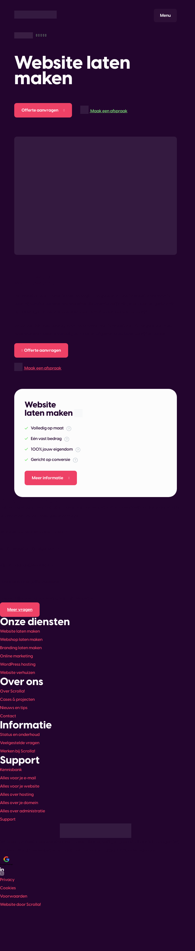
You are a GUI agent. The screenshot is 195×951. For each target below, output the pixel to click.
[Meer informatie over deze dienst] (51, 478)
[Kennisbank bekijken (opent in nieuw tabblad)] (20, 609)
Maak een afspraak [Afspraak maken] (103, 109)
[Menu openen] (165, 15)
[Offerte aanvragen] (43, 110)
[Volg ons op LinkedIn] (95, 869)
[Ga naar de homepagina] (35, 14)
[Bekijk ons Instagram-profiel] (95, 873)
